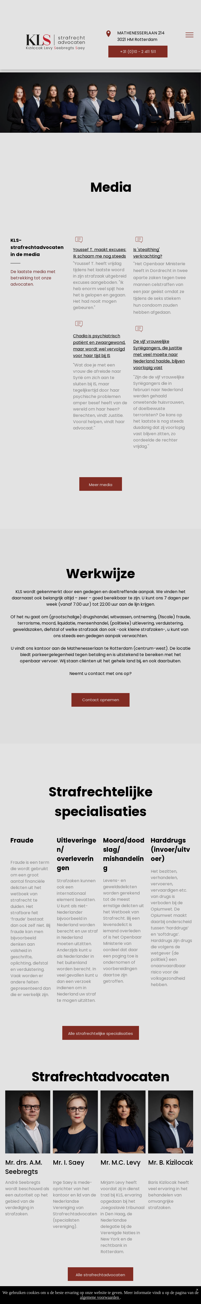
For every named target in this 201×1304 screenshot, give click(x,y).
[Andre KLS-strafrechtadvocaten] (27, 1121)
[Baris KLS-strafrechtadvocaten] (170, 1121)
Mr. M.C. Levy (120, 1162)
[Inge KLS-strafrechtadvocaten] (75, 1121)
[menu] (189, 35)
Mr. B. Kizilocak (170, 1162)
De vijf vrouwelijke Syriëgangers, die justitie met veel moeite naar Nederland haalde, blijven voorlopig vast (159, 354)
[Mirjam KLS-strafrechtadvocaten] (123, 1121)
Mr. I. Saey (68, 1162)
